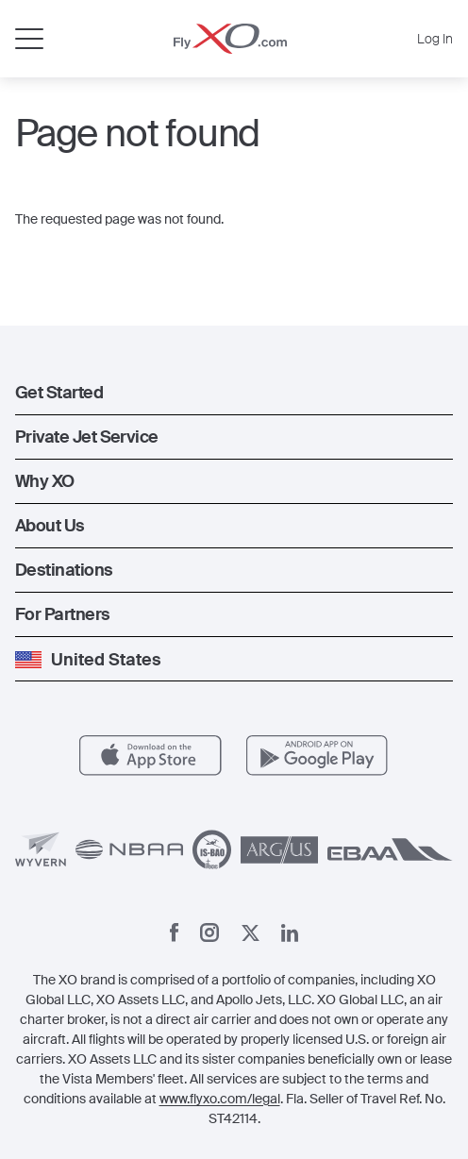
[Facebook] (174, 932)
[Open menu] (29, 38)
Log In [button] (435, 38)
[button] (234, 392)
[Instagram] (209, 932)
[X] (250, 933)
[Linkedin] (289, 933)
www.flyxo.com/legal (219, 1098)
